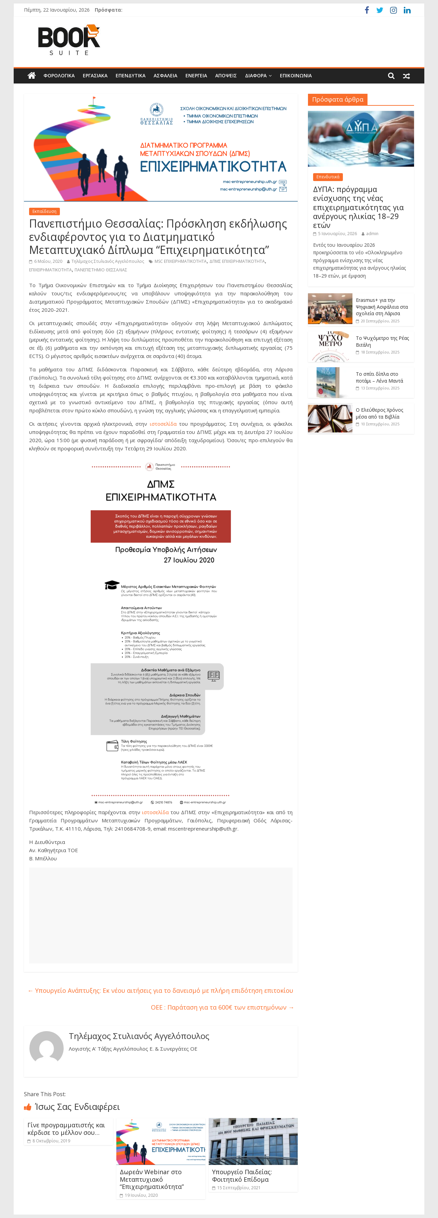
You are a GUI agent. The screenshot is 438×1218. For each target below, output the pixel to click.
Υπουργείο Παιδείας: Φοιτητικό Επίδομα (242, 1175)
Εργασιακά (95, 75)
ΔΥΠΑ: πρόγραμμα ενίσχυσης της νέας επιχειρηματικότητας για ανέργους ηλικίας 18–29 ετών (358, 207)
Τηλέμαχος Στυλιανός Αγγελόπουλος (108, 261)
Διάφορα (256, 75)
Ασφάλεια (165, 75)
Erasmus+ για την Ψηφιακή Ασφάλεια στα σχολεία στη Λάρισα (382, 307)
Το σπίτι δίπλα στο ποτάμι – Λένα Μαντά (379, 377)
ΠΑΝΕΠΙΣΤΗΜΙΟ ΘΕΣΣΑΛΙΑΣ (101, 270)
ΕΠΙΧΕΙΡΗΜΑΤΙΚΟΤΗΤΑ (50, 270)
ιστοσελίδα (163, 423)
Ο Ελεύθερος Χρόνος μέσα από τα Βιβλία (379, 413)
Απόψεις (226, 75)
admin (372, 233)
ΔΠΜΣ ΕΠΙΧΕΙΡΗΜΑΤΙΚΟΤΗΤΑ (237, 261)
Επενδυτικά (130, 75)
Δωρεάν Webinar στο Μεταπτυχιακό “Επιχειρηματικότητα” (152, 1179)
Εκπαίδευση (44, 211)
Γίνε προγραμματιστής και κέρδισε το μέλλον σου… (66, 1129)
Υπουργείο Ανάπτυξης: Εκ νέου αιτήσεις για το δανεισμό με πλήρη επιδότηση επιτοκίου (160, 990)
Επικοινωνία (296, 75)
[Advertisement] (161, 915)
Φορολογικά (59, 75)
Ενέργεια (196, 75)
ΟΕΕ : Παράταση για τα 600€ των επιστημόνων (222, 1007)
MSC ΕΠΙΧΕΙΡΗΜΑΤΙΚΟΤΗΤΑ (181, 261)
